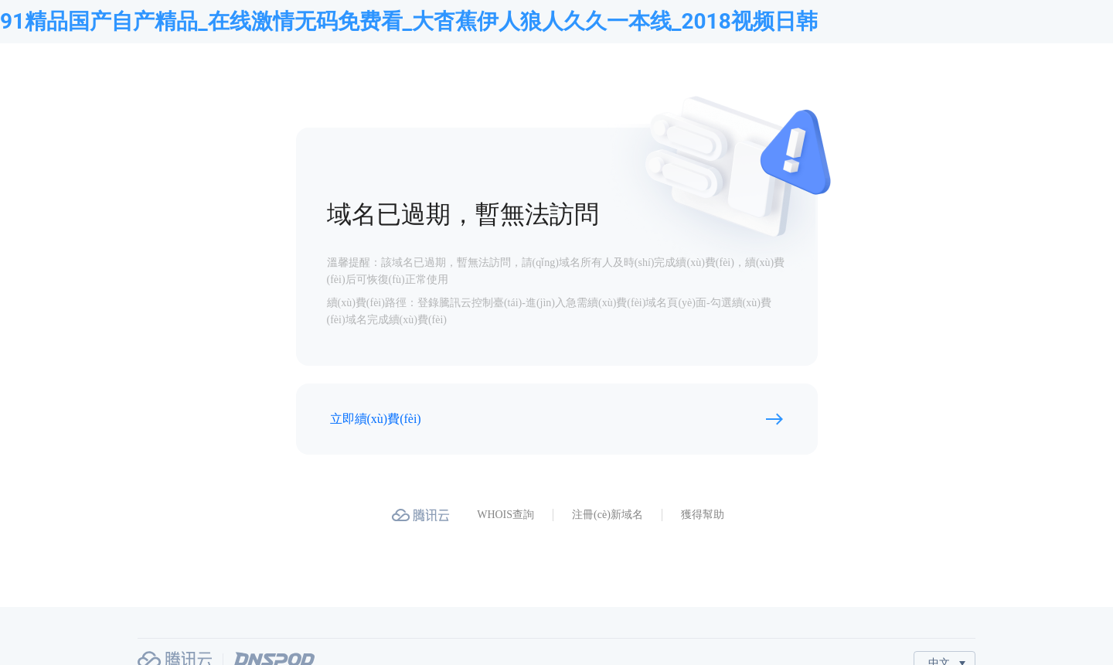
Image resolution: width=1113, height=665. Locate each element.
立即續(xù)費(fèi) (375, 418)
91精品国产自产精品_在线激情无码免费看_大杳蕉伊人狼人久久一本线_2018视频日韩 (409, 21)
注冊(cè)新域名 (607, 514)
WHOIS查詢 (505, 514)
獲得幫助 (702, 514)
